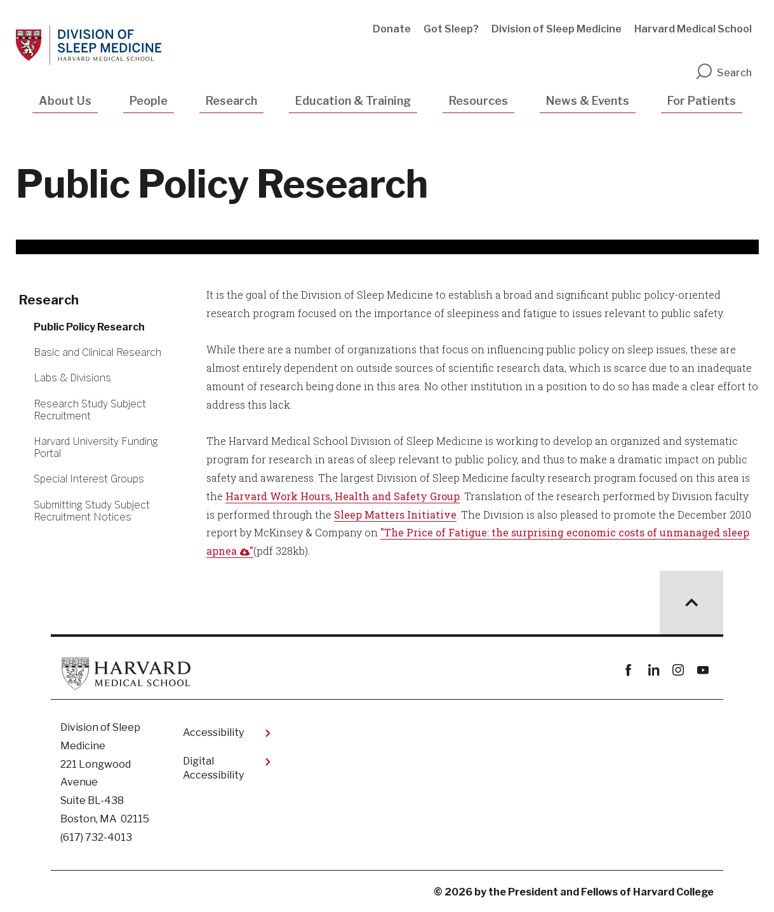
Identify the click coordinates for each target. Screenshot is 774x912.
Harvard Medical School (693, 29)
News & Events (587, 100)
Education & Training (353, 100)
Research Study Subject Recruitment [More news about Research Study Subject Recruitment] (90, 410)
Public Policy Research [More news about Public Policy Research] (89, 327)
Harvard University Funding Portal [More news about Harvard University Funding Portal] (96, 447)
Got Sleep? (451, 29)
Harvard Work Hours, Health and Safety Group (342, 496)
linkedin (653, 670)
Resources (478, 100)
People (149, 100)
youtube (702, 670)
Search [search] (723, 72)
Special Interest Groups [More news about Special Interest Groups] (89, 479)
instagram (678, 670)
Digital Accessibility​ (213, 768)
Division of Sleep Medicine (556, 29)
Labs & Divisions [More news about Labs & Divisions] (72, 378)
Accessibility (213, 732)
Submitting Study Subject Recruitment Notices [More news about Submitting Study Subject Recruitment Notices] (92, 511)
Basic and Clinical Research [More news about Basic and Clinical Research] (97, 352)
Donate (392, 29)
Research (231, 100)
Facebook (628, 670)
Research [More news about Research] (49, 300)
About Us (65, 100)
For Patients (701, 100)
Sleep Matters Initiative (395, 514)
